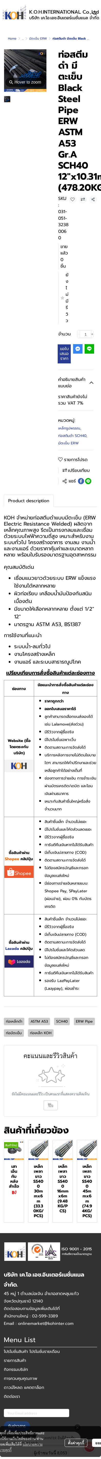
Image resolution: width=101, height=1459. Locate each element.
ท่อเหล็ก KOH (41, 1033)
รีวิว (50, 1105)
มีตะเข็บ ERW (38, 38)
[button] (94, 13)
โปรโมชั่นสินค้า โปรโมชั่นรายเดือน (32, 1351)
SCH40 (62, 1021)
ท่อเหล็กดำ (14, 1021)
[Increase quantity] (92, 334)
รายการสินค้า (15, 1360)
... (23, 38)
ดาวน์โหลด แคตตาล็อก (24, 1387)
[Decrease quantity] (79, 334)
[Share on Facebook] (81, 481)
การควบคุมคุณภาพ (20, 1378)
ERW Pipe (84, 1021)
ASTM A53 (39, 1021)
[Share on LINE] (88, 481)
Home (12, 38)
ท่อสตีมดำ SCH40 (72, 435)
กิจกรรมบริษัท (16, 1369)
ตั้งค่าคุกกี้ (76, 1442)
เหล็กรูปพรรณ (69, 428)
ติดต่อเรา (12, 1396)
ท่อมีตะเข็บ (14, 1033)
